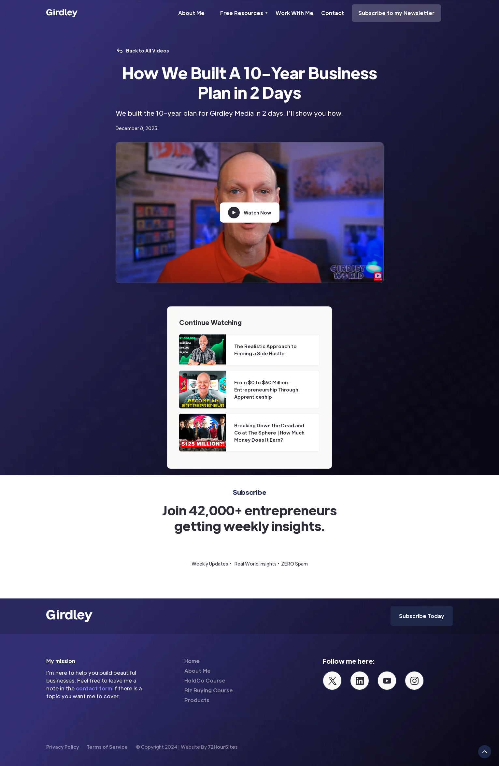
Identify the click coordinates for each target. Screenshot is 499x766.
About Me (191, 12)
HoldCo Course (204, 680)
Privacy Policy (62, 747)
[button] (244, 13)
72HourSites (223, 747)
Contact (332, 12)
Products (196, 700)
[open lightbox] (249, 212)
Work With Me (294, 12)
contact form (94, 688)
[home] (62, 13)
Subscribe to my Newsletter (396, 12)
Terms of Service (107, 747)
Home (192, 660)
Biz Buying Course (208, 690)
